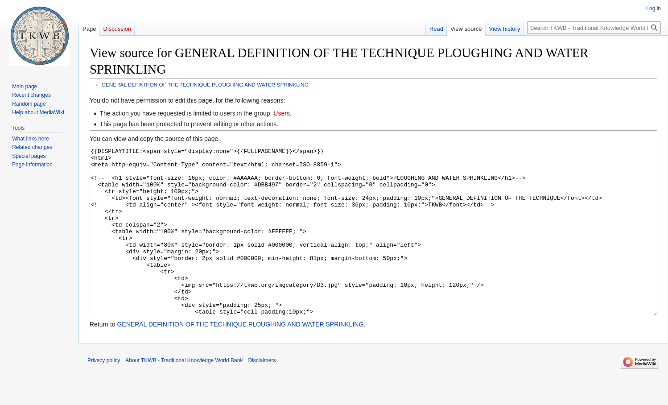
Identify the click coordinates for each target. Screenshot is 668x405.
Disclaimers (262, 394)
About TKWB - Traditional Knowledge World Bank (184, 394)
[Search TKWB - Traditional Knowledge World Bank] (594, 27)
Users (281, 113)
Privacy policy (103, 394)
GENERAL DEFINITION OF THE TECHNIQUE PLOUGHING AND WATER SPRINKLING (205, 84)
